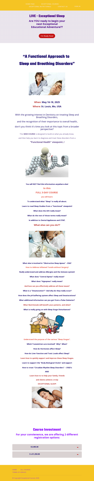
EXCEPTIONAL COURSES (46, 4)
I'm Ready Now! (46, 36)
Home (14, 470)
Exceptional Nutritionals (69, 4)
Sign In (79, 6)
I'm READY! (73, 446)
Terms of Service (19, 472)
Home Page (28, 4)
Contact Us (32, 7)
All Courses (25, 470)
